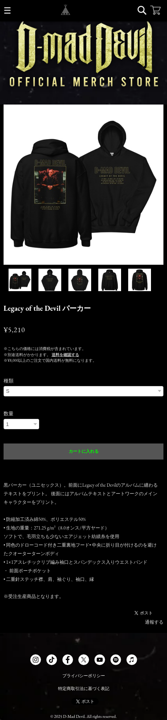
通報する (154, 622)
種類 (9, 380)
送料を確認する (65, 354)
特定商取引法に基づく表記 (83, 688)
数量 (9, 413)
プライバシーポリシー (83, 676)
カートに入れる (84, 451)
